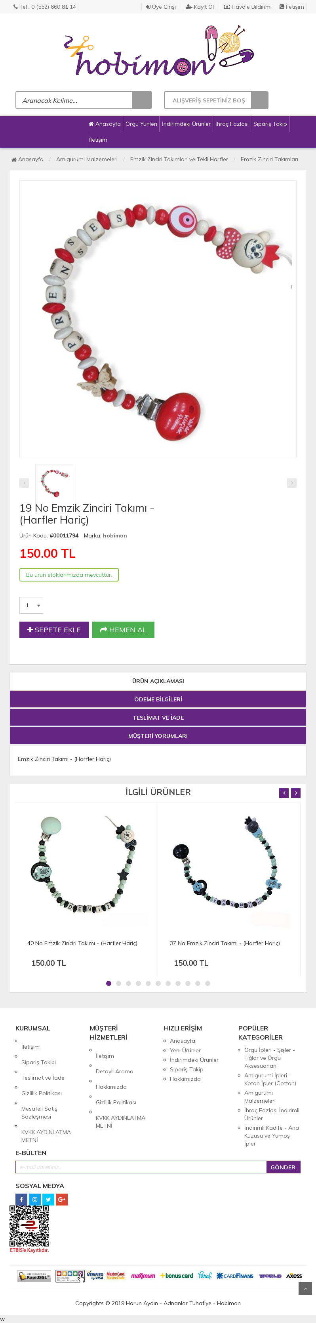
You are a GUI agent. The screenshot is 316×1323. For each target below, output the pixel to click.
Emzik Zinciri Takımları (269, 159)
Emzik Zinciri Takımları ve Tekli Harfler (179, 159)
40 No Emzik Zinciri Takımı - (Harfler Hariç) (82, 943)
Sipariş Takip (270, 123)
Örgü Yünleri (141, 123)
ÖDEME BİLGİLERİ (158, 699)
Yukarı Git (305, 1288)
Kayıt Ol (200, 6)
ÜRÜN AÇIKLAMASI (158, 681)
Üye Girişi (161, 6)
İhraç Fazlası (232, 123)
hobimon (115, 535)
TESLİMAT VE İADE (158, 717)
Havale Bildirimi (248, 6)
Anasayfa (105, 124)
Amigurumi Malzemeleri (87, 159)
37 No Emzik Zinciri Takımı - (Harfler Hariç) (225, 943)
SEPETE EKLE (54, 630)
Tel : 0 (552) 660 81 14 (44, 6)
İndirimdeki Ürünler (186, 123)
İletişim (292, 6)
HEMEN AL (123, 630)
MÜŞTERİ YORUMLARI (158, 735)
